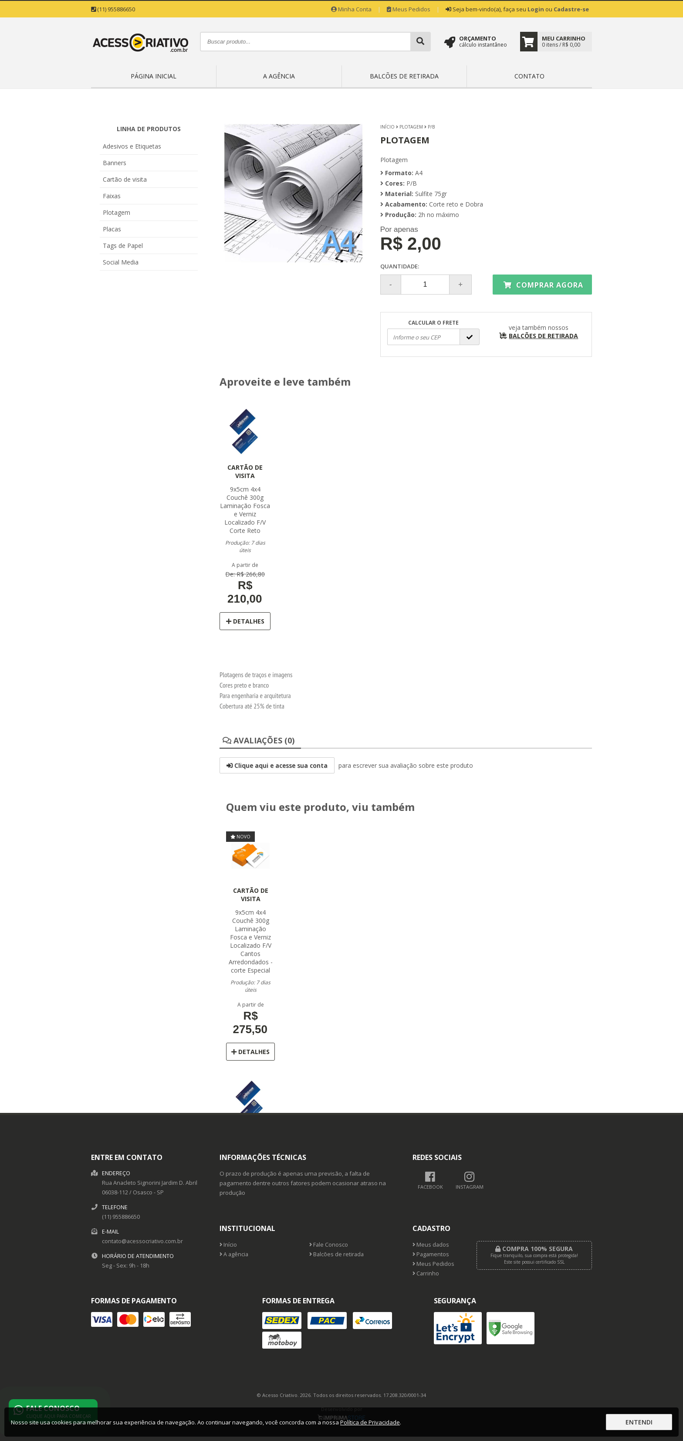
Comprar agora (543, 285)
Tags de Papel (123, 245)
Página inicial (153, 76)
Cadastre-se (571, 9)
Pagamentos (431, 1254)
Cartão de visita (125, 179)
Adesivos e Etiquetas (132, 146)
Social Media (121, 262)
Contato (529, 76)
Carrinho (426, 1273)
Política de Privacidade (370, 1422)
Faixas (112, 196)
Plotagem (116, 212)
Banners (114, 163)
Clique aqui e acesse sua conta (277, 765)
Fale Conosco (328, 1244)
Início (387, 127)
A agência (279, 76)
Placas (112, 229)
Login (535, 9)
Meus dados (431, 1244)
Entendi (639, 1422)
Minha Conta (351, 9)
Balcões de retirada (404, 76)
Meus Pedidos (408, 9)
